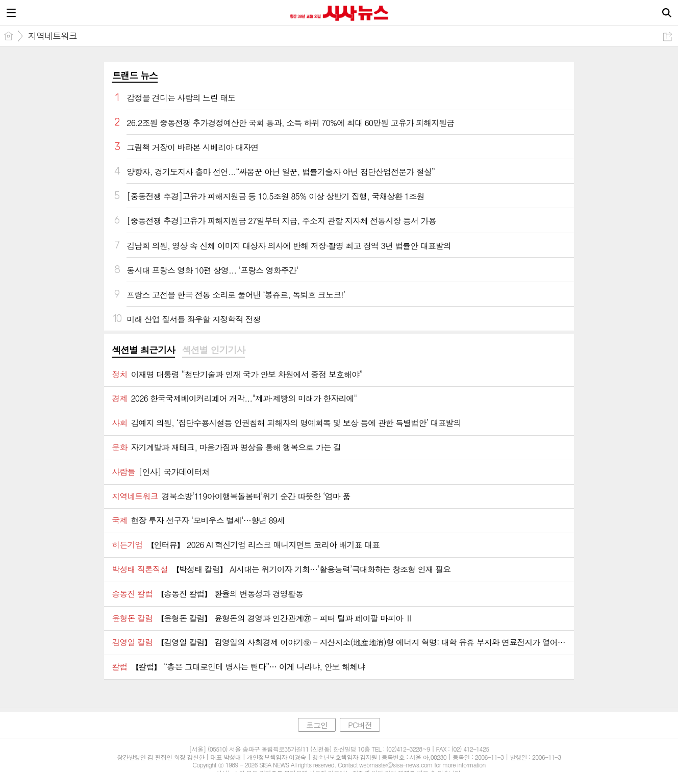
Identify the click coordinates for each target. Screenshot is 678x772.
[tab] (143, 350)
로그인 (317, 724)
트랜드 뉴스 (135, 75)
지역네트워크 (52, 36)
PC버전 (360, 724)
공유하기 (667, 36)
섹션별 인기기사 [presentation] (213, 350)
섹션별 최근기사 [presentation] (143, 350)
